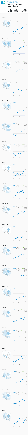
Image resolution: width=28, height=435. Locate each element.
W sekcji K (5, 162)
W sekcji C (5, 369)
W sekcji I (4, 121)
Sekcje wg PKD (3, 14)
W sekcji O (5, 245)
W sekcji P (4, 266)
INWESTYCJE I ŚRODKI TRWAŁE (12, 1)
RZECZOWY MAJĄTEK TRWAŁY (13, 2)
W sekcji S (4, 328)
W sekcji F (4, 59)
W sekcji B (5, 348)
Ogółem (4, 17)
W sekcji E (4, 410)
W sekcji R (5, 307)
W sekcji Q (5, 286)
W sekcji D (5, 390)
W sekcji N (5, 224)
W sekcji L (4, 183)
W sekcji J (4, 141)
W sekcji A (5, 38)
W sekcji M (5, 204)
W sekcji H (5, 100)
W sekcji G (5, 79)
